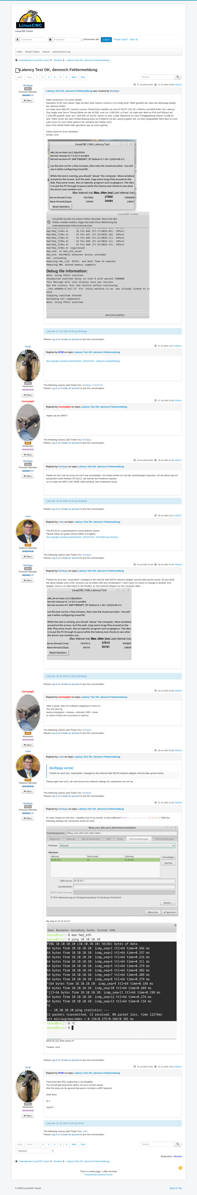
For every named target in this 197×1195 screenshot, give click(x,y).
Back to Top (176, 1188)
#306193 (178, 85)
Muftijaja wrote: (61, 768)
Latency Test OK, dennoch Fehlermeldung (69, 91)
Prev (29, 77)
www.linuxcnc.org (61, 51)
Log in (106, 39)
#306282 (178, 564)
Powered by (90, 1174)
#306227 (178, 460)
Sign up (134, 39)
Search (46, 51)
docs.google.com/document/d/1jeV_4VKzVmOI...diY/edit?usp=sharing (82, 537)
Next (74, 77)
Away (27, 443)
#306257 (178, 516)
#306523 (178, 1067)
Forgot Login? (121, 39)
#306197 (178, 346)
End (83, 77)
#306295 (178, 750)
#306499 (178, 803)
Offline (28, 89)
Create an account (70, 339)
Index (20, 51)
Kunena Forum (105, 1174)
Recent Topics (32, 51)
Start (20, 77)
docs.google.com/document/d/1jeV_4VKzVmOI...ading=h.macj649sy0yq (83, 361)
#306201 (178, 400)
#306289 (178, 691)
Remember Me (91, 39)
